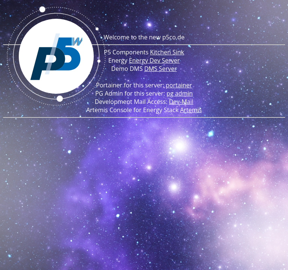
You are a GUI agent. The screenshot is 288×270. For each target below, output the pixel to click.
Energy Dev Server (154, 60)
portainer (179, 85)
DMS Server (160, 68)
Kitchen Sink (167, 52)
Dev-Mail (181, 102)
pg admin (179, 93)
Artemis (191, 110)
